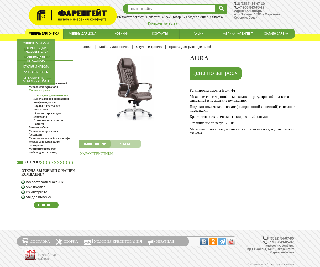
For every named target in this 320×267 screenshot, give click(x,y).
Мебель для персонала (36, 59)
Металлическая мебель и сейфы (36, 79)
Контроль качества (162, 23)
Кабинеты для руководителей (36, 50)
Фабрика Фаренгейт (237, 33)
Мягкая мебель (36, 72)
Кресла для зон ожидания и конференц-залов (51, 100)
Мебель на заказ (36, 42)
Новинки (121, 33)
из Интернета (36, 192)
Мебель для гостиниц (43, 152)
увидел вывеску (38, 197)
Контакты (160, 33)
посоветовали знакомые (45, 182)
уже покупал (36, 187)
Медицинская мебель (42, 149)
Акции (199, 33)
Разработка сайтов (47, 257)
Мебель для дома (82, 33)
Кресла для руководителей (51, 95)
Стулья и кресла (36, 66)
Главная (85, 47)
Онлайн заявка (276, 33)
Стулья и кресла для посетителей (47, 107)
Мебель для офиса (44, 33)
